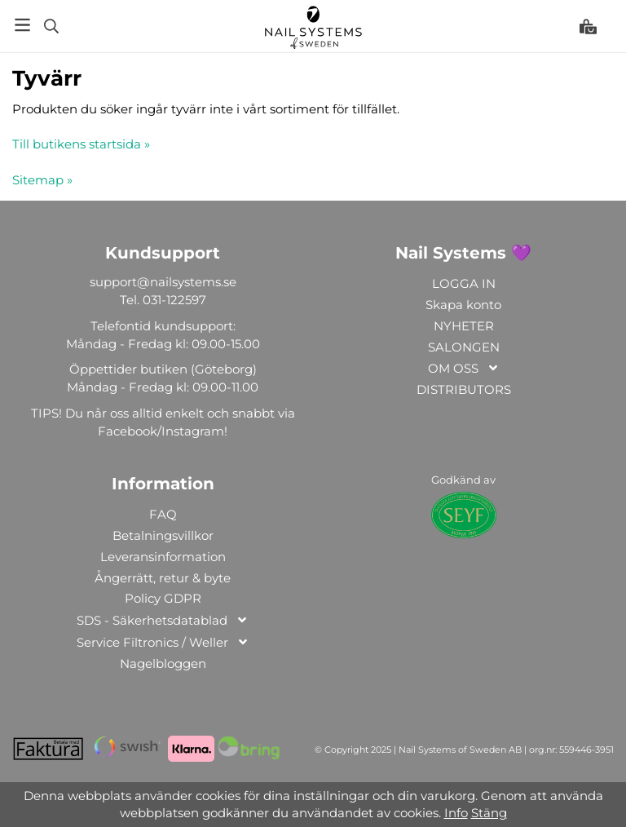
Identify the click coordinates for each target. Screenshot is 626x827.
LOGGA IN (464, 283)
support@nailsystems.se (163, 282)
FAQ (163, 514)
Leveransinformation (163, 556)
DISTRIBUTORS (464, 389)
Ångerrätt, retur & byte (163, 578)
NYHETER (464, 326)
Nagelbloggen (163, 663)
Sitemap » (42, 180)
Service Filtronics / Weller (163, 643)
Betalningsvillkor (163, 535)
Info (456, 812)
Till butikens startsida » (81, 144)
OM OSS (464, 369)
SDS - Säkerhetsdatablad (163, 621)
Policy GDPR (163, 598)
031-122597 (174, 299)
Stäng (489, 812)
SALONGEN (464, 347)
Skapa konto (463, 304)
